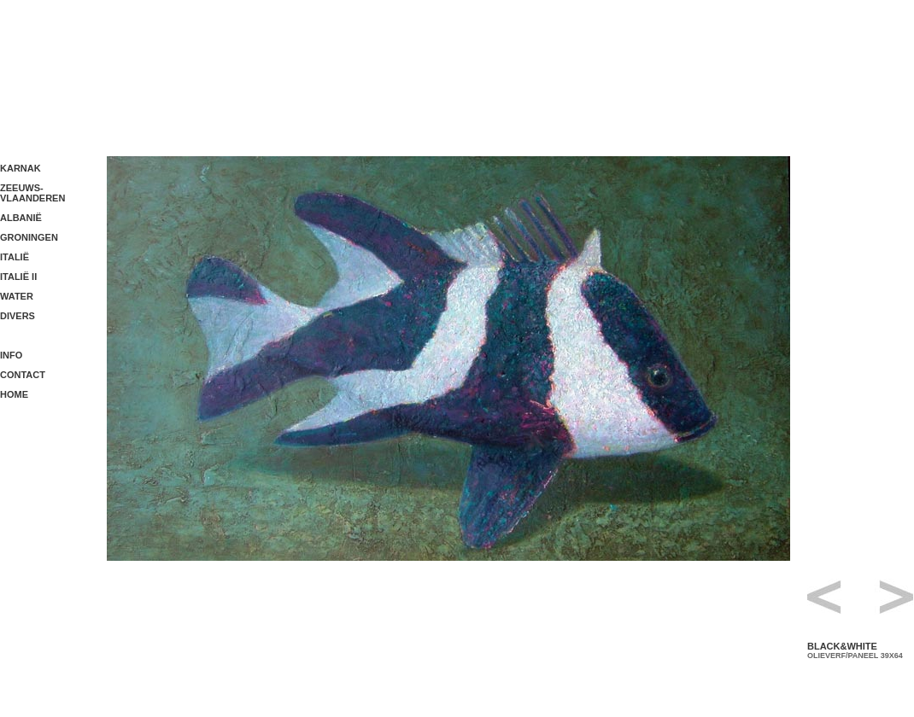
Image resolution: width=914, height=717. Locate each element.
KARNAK (20, 168)
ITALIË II (18, 276)
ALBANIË (21, 218)
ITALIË (14, 257)
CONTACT (22, 375)
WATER (16, 296)
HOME (14, 394)
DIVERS (17, 316)
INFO (11, 355)
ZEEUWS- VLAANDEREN (32, 193)
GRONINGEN (29, 237)
